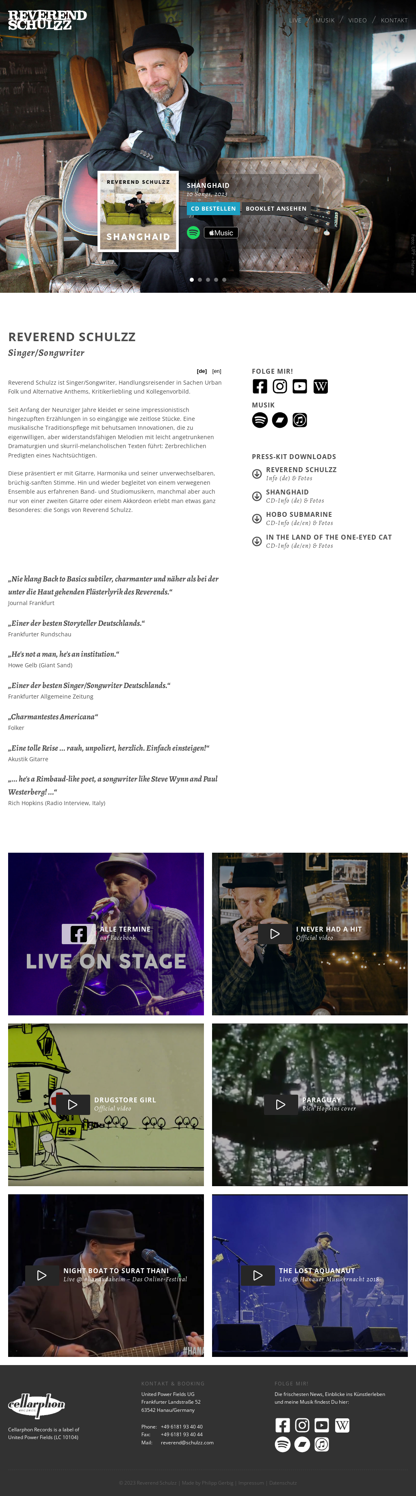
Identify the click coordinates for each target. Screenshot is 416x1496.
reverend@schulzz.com (187, 1442)
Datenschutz (283, 1482)
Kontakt (394, 20)
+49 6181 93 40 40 (182, 1426)
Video (358, 20)
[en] (216, 371)
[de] (202, 371)
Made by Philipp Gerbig (207, 1482)
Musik (325, 20)
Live (295, 20)
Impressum (251, 1482)
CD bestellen (213, 208)
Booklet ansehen (276, 208)
